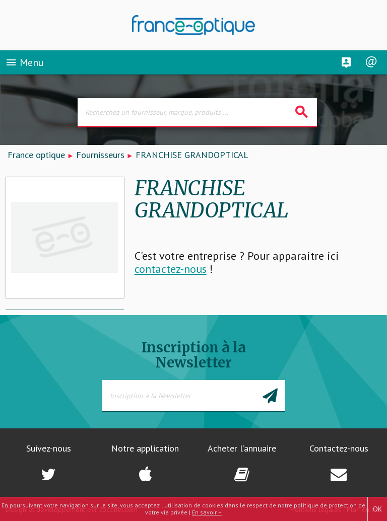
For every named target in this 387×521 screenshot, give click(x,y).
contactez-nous (171, 269)
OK (377, 508)
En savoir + (207, 512)
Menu (24, 62)
